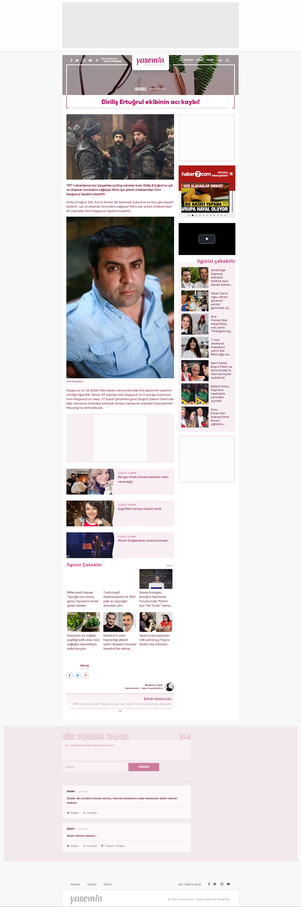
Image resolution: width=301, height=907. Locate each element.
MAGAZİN (140, 89)
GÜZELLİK (188, 60)
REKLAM (75, 884)
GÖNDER (143, 767)
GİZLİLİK (92, 884)
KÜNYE (108, 884)
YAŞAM (210, 60)
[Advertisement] (120, 437)
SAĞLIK (199, 60)
